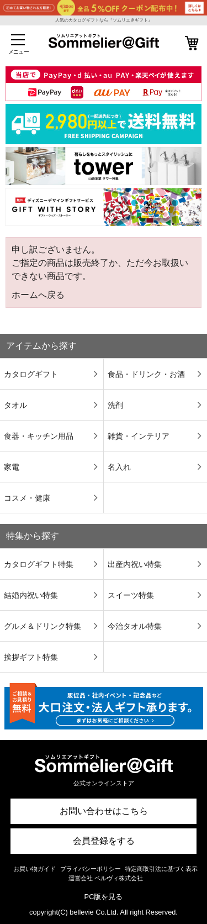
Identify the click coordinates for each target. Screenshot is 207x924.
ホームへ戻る (38, 295)
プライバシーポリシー (90, 868)
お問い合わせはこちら (104, 811)
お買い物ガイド (34, 868)
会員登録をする (104, 841)
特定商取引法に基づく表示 (161, 868)
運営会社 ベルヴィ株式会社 (105, 878)
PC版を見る (103, 897)
